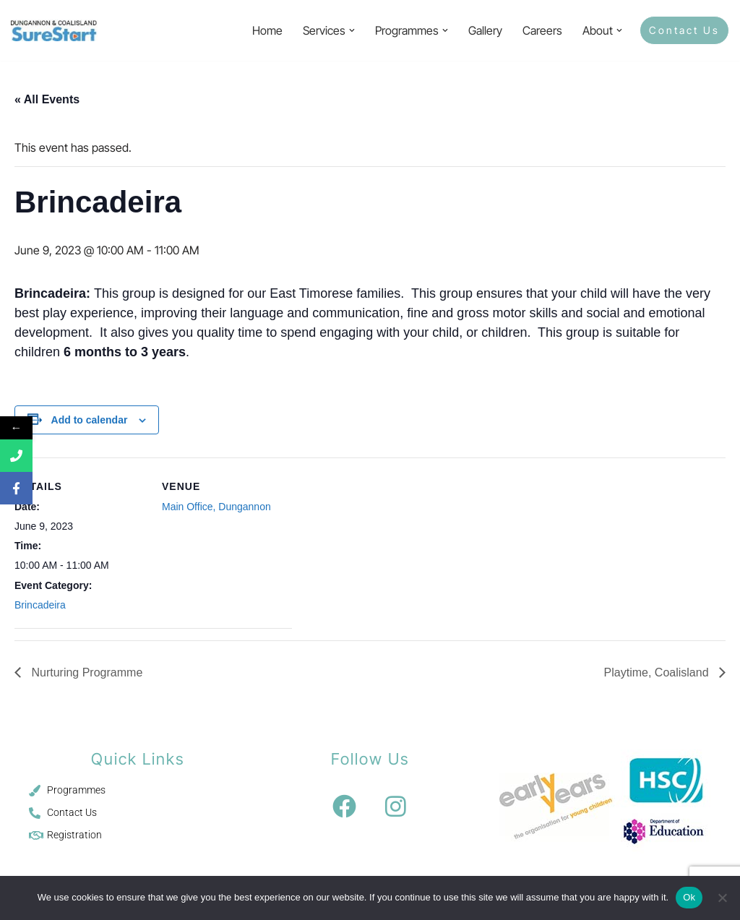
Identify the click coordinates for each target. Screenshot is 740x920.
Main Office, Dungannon (216, 506)
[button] (352, 30)
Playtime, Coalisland (658, 672)
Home (267, 30)
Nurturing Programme (85, 672)
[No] (722, 897)
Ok (689, 897)
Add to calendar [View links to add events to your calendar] (89, 420)
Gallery (485, 30)
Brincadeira (40, 605)
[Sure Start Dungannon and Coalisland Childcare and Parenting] (54, 30)
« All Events (46, 99)
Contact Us (684, 30)
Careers (542, 30)
